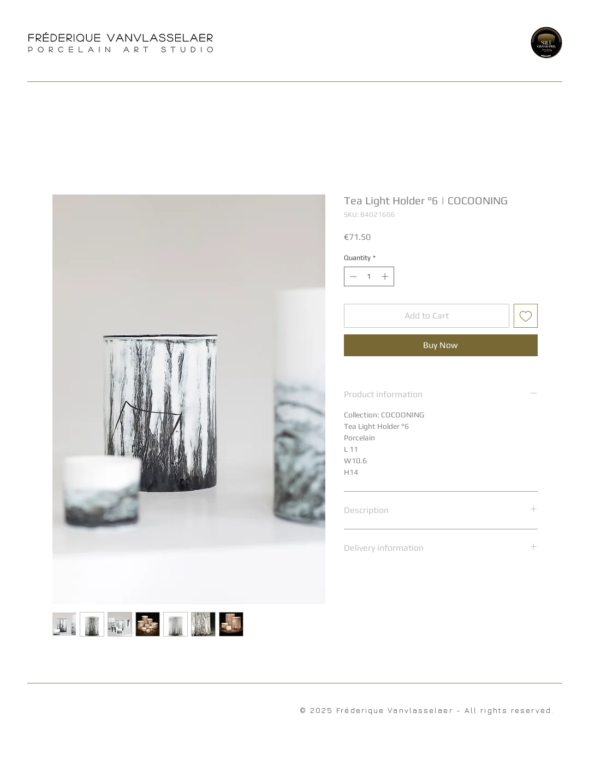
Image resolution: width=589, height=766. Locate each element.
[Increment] (385, 276)
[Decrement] (352, 276)
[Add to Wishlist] (526, 316)
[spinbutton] (368, 276)
